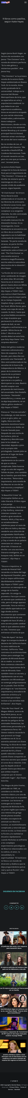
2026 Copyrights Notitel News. (10, 1085)
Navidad (17, 1089)
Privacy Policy (14, 1087)
